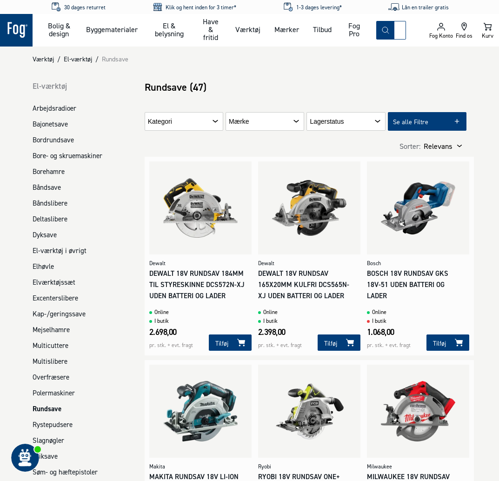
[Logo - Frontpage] (16, 30)
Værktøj (247, 29)
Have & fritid (211, 29)
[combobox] (400, 30)
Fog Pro (354, 29)
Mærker (286, 29)
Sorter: (409, 146)
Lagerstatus (327, 121)
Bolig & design (59, 29)
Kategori (160, 121)
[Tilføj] (230, 342)
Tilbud (322, 29)
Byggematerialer (112, 29)
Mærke (239, 121)
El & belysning (169, 29)
